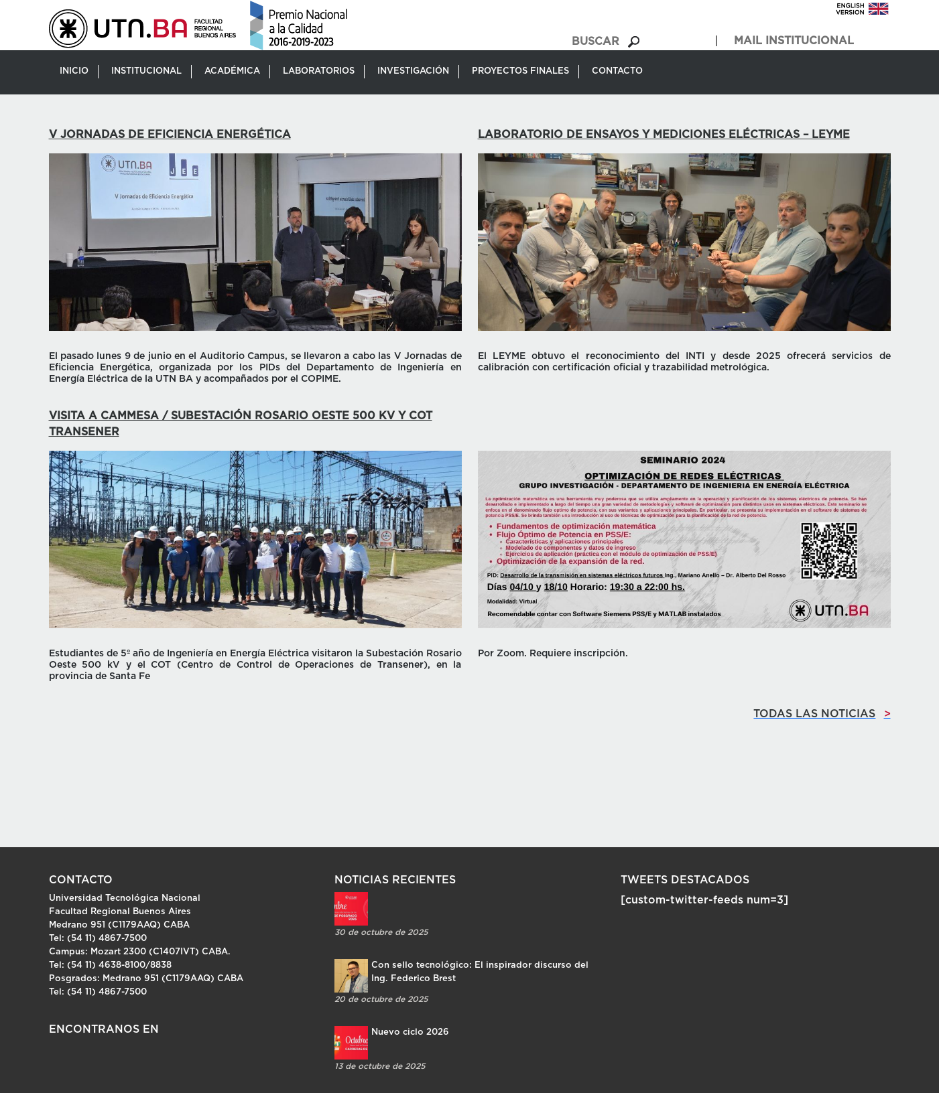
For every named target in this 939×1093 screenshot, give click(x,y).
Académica (232, 71)
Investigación (413, 71)
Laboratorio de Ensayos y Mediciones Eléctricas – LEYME (664, 134)
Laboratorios (319, 71)
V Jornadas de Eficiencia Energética (170, 134)
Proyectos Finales (520, 71)
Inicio (74, 71)
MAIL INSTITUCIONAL (794, 40)
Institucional (146, 71)
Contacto (617, 71)
